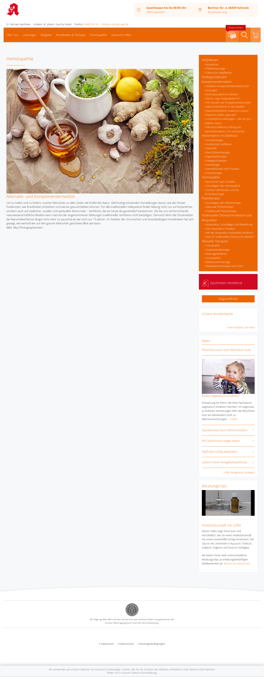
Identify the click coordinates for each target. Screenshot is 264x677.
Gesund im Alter (121, 35)
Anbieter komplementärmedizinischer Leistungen (227, 88)
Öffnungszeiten (155, 12)
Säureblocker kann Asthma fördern (224, 430)
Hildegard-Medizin (216, 160)
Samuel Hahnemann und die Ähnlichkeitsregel (222, 192)
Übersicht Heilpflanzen (219, 72)
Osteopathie (213, 258)
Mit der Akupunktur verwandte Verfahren (229, 232)
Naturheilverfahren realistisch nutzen (227, 111)
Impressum (107, 643)
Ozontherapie (214, 173)
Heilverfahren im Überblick (219, 136)
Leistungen (29, 35)
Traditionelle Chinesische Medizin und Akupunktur (227, 217)
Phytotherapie (211, 198)
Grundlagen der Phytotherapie (223, 203)
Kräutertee (212, 64)
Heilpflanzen (210, 60)
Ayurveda (211, 148)
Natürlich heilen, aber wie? (221, 115)
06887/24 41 (91, 24)
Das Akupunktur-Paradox (220, 228)
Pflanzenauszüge (215, 68)
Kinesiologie (213, 164)
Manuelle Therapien (215, 241)
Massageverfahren (216, 253)
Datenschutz (126, 643)
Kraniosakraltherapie (218, 249)
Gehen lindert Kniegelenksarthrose (224, 462)
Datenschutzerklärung (144, 672)
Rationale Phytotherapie (219, 207)
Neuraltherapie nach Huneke (222, 168)
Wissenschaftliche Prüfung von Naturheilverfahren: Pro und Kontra (224, 129)
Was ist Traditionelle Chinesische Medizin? (230, 236)
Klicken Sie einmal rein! (237, 563)
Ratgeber (46, 35)
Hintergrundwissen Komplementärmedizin (217, 79)
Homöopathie (98, 35)
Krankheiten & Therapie (70, 35)
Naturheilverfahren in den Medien (225, 106)
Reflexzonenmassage (218, 262)
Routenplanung (217, 12)
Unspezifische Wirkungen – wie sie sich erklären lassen (228, 121)
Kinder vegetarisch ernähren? (221, 396)
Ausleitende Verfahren (219, 144)
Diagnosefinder (228, 299)
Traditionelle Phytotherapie (221, 211)
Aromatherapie (214, 140)
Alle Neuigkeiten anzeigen (240, 472)
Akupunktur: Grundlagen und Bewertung (229, 224)
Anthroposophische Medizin (222, 94)
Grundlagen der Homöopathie (223, 185)
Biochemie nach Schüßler (220, 181)
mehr (234, 419)
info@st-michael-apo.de (115, 24)
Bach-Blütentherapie (218, 152)
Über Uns (12, 35)
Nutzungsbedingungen (152, 643)
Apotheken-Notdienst (222, 283)
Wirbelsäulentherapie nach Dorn (224, 266)
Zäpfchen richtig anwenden (219, 452)
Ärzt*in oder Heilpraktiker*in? (223, 98)
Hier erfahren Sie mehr (241, 327)
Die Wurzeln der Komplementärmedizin (228, 102)
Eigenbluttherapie (216, 156)
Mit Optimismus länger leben (221, 441)
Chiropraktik (213, 245)
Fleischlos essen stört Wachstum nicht (226, 350)
